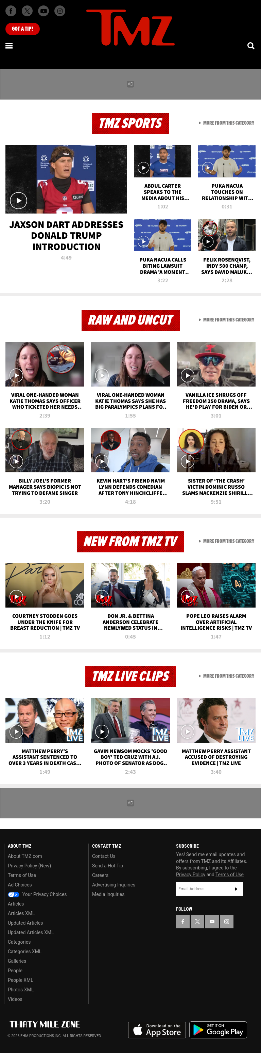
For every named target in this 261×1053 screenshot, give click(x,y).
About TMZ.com (25, 856)
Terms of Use (22, 875)
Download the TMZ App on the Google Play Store (218, 1030)
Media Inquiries (108, 894)
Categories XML (24, 951)
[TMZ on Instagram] (59, 10)
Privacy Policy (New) (29, 865)
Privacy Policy (190, 874)
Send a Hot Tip (107, 865)
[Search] (251, 45)
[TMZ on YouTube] (212, 921)
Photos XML (21, 989)
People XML (20, 980)
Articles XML (21, 913)
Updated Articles (25, 923)
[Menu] (9, 45)
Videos (15, 999)
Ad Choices (20, 884)
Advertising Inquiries (113, 884)
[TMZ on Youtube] (43, 10)
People (15, 970)
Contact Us (104, 856)
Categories (19, 942)
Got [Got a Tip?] (22, 29)
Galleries (17, 961)
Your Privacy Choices (37, 894)
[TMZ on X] (27, 10)
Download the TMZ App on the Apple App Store (157, 1030)
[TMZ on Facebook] (10, 10)
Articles (16, 904)
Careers (100, 875)
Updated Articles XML (31, 932)
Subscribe (236, 889)
